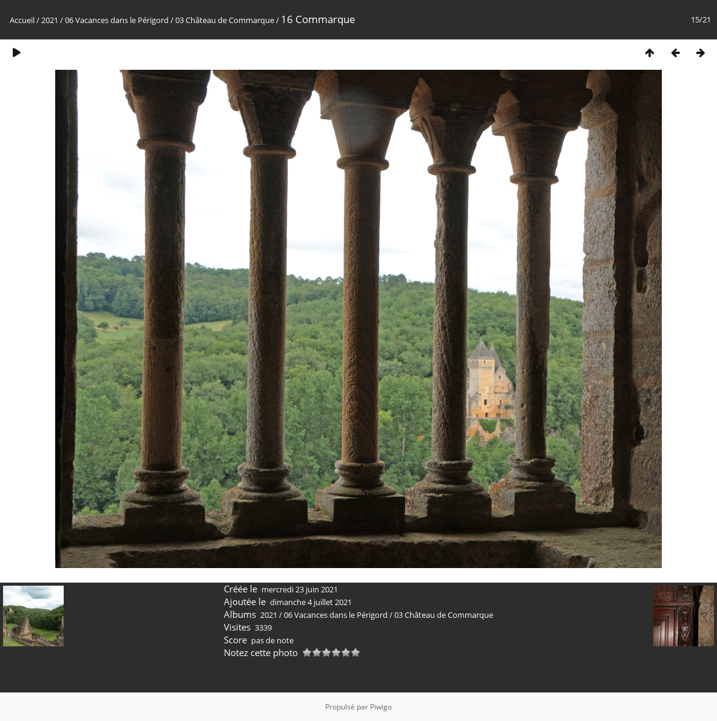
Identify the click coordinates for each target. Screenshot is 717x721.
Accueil (22, 20)
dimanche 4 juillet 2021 (311, 602)
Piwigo (381, 707)
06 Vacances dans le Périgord (117, 20)
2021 (49, 20)
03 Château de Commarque (224, 20)
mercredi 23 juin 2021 (299, 589)
